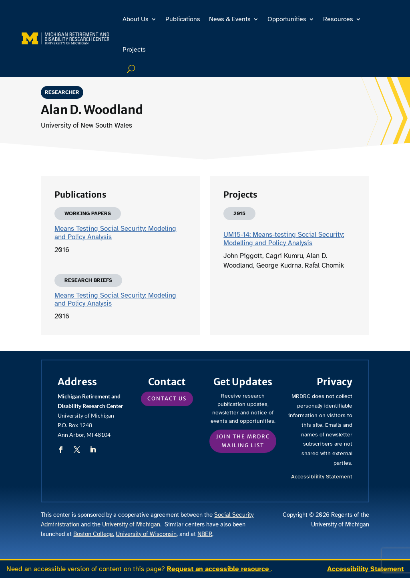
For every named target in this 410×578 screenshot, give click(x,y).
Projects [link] (134, 50)
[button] (60, 449)
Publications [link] (182, 19)
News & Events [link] (230, 19)
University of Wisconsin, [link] (147, 534)
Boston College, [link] (93, 534)
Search (132, 69)
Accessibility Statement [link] (365, 569)
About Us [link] (136, 19)
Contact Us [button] (167, 398)
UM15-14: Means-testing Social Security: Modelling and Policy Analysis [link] (283, 238)
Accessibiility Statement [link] (321, 476)
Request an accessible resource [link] (219, 569)
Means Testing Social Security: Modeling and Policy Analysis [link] (115, 232)
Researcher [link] (65, 92)
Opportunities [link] (286, 19)
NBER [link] (204, 534)
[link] (65, 38)
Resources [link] (338, 19)
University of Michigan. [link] (131, 524)
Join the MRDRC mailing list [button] (243, 441)
